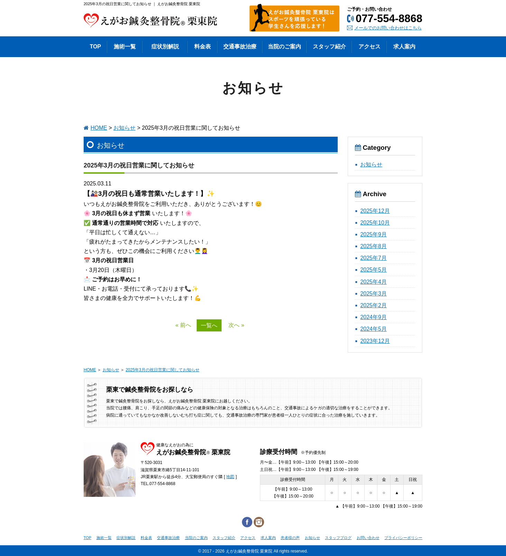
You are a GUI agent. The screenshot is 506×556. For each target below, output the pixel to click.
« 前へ (183, 325)
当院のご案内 (196, 538)
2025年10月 (375, 223)
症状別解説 (125, 538)
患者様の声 (290, 538)
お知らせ (124, 128)
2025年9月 (373, 234)
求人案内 (268, 538)
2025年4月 (373, 282)
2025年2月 (373, 305)
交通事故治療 (168, 538)
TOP (87, 538)
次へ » (236, 325)
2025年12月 (375, 211)
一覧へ (209, 325)
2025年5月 (373, 270)
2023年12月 (375, 341)
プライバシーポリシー (403, 538)
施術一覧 (104, 538)
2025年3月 (373, 294)
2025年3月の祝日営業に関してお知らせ (162, 369)
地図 (230, 476)
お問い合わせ (368, 538)
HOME (99, 128)
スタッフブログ (338, 538)
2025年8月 (373, 246)
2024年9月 (373, 317)
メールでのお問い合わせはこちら (388, 27)
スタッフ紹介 (224, 538)
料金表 (146, 538)
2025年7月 (373, 258)
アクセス (247, 538)
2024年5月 (373, 329)
